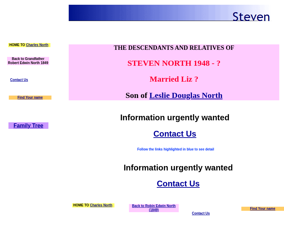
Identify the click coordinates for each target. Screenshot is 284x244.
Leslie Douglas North (185, 95)
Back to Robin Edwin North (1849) (154, 208)
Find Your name (30, 97)
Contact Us (19, 80)
